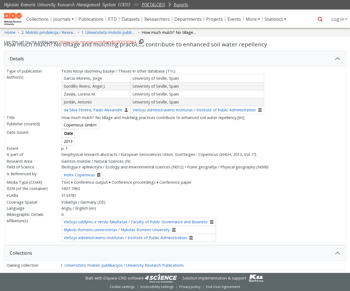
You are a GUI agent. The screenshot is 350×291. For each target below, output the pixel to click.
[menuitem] (63, 19)
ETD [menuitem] (112, 19)
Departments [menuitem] (188, 19)
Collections (21, 253)
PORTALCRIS (153, 4)
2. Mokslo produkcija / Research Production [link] (48, 32)
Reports (181, 4)
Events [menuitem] (234, 19)
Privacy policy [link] (189, 286)
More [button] (251, 19)
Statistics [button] (274, 19)
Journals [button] (62, 19)
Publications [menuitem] (91, 19)
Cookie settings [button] (122, 286)
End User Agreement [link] (223, 286)
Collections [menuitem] (37, 19)
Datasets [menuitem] (130, 19)
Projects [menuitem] (214, 19)
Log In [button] (338, 19)
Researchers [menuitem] (157, 19)
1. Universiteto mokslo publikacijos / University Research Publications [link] (108, 32)
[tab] (175, 58)
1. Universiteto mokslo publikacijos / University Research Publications (122, 265)
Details (17, 59)
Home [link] (10, 32)
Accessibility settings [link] (157, 286)
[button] (320, 19)
